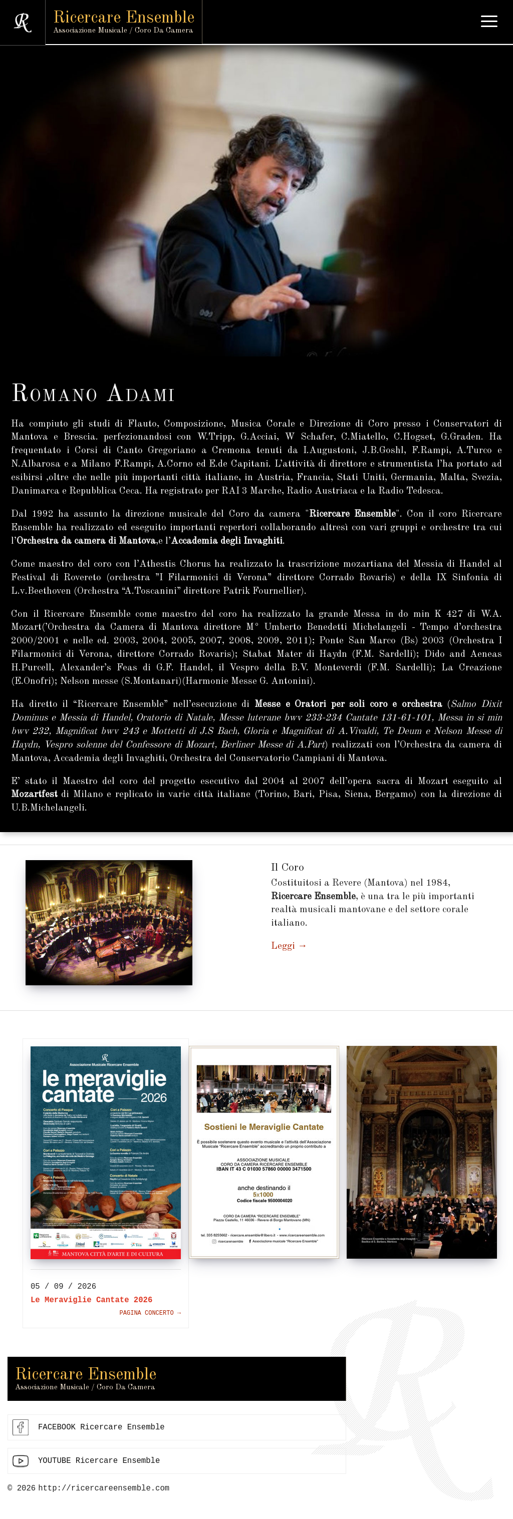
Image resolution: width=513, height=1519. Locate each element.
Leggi (283, 946)
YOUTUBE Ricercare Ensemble (99, 1462)
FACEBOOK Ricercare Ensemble (101, 1428)
